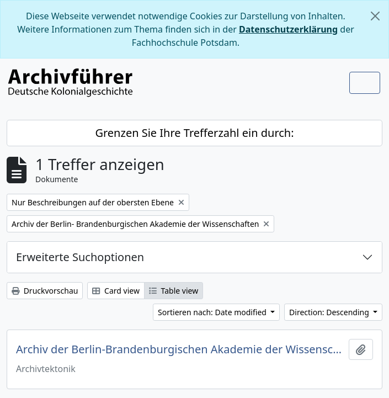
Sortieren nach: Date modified (213, 312)
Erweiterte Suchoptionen (80, 257)
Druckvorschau (45, 290)
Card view (115, 290)
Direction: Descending (330, 312)
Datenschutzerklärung (288, 29)
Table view (173, 290)
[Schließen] (375, 16)
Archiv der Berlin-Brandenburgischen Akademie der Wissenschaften (180, 349)
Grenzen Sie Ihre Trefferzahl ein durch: (194, 132)
